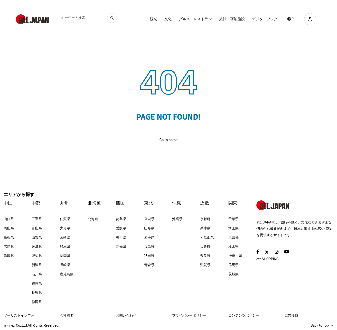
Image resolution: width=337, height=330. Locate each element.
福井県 (37, 283)
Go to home (168, 140)
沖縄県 (177, 219)
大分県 (65, 228)
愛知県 (37, 256)
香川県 (121, 237)
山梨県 (37, 237)
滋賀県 (205, 265)
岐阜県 (37, 247)
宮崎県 (65, 237)
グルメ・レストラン (195, 19)
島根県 (9, 237)
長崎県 (65, 265)
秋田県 (149, 256)
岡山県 (9, 228)
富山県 (37, 228)
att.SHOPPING (267, 259)
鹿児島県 (67, 274)
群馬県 (233, 265)
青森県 (149, 265)
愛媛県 (121, 228)
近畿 (204, 203)
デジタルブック (265, 19)
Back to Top (321, 325)
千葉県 (233, 219)
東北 (148, 203)
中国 (8, 203)
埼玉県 (233, 228)
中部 (36, 203)
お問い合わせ (126, 315)
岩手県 (149, 237)
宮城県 (149, 219)
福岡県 (65, 256)
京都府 (205, 219)
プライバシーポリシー (189, 315)
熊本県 (65, 247)
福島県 (149, 247)
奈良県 (205, 256)
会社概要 (67, 315)
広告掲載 (291, 315)
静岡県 (37, 302)
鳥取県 (9, 256)
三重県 (37, 219)
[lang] (290, 19)
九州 (64, 203)
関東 (232, 203)
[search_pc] (112, 18)
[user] (310, 19)
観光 (153, 19)
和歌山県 (207, 237)
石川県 (37, 274)
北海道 (94, 203)
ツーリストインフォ (19, 315)
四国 (120, 203)
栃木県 (233, 247)
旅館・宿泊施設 (232, 19)
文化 (168, 19)
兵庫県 (205, 228)
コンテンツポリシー (243, 315)
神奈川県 (235, 256)
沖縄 (176, 203)
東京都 (233, 237)
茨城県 (233, 274)
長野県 (37, 293)
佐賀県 (65, 219)
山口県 (9, 219)
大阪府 (205, 247)
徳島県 (121, 219)
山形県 (149, 228)
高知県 (121, 247)
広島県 (9, 247)
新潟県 (37, 265)
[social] (257, 252)
